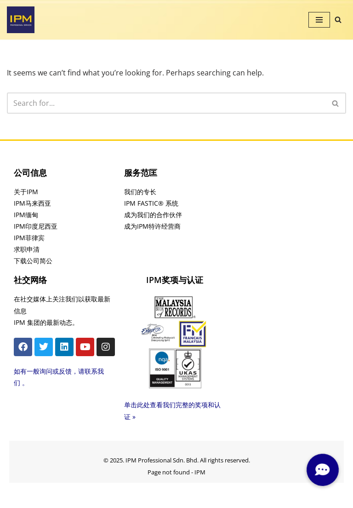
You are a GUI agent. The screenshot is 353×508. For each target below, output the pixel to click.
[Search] (338, 19)
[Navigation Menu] (319, 20)
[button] (322, 470)
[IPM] (20, 19)
